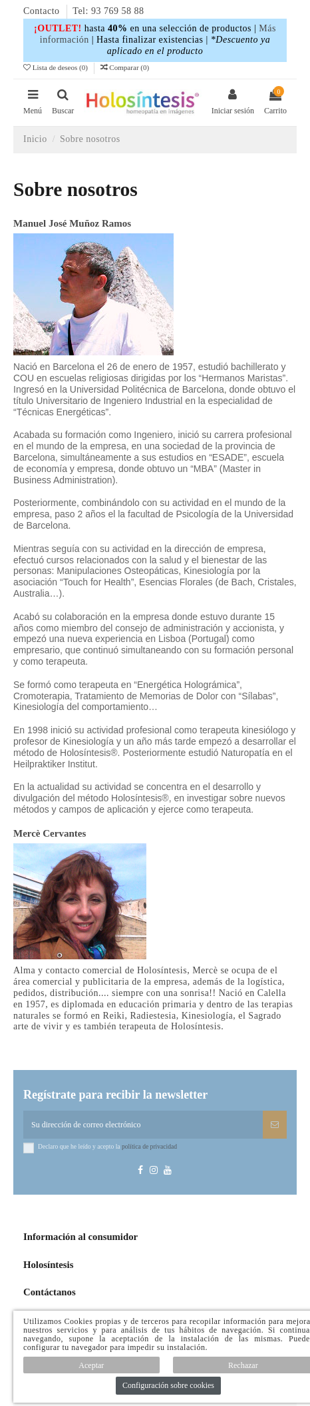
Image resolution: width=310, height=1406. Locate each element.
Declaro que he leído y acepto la (107, 1146)
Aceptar (91, 1365)
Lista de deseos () (56, 67)
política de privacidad (149, 1146)
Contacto (43, 11)
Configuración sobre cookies (168, 1385)
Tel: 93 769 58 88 (108, 11)
